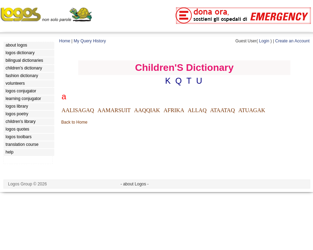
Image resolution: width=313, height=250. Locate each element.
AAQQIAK (147, 110)
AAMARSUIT (113, 110)
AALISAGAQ (78, 110)
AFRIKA (173, 110)
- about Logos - (135, 184)
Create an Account (292, 41)
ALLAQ (197, 110)
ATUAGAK (251, 110)
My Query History (90, 41)
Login (264, 41)
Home (64, 41)
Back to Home (74, 122)
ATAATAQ (222, 110)
